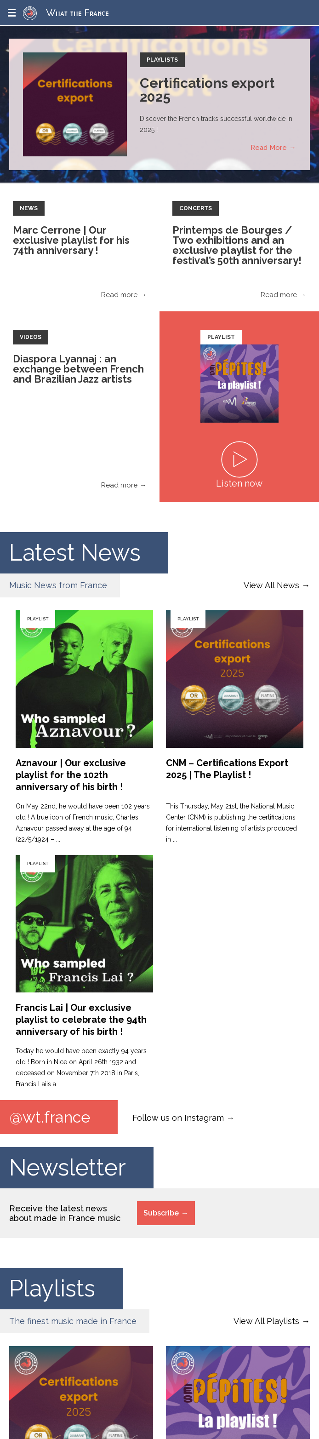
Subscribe (161, 1213)
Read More (269, 147)
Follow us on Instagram (178, 1117)
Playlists (162, 60)
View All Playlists (266, 1321)
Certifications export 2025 (207, 90)
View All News (271, 585)
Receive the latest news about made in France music (64, 1213)
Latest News (75, 552)
